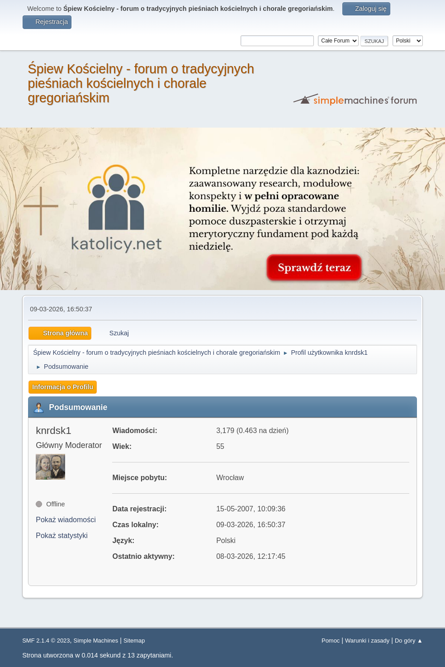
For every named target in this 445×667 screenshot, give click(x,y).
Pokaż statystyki (62, 535)
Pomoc (331, 640)
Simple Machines (96, 640)
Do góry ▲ (409, 640)
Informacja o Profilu (62, 387)
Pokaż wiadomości (66, 520)
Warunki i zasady (367, 640)
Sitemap (134, 640)
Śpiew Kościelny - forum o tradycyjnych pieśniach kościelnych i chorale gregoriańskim (141, 83)
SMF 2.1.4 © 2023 (46, 640)
